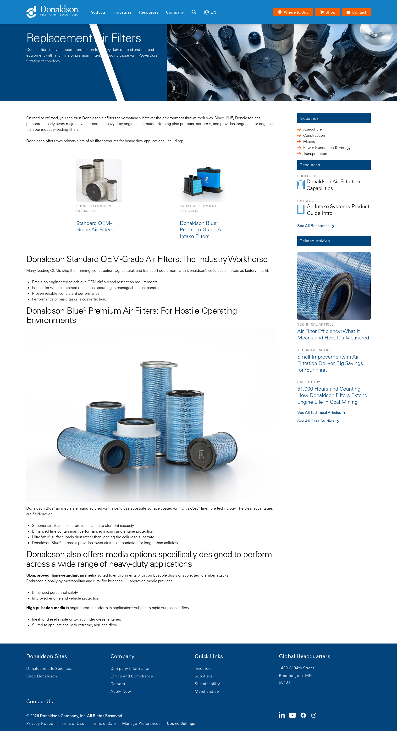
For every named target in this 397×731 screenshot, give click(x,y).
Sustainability (207, 684)
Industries (122, 12)
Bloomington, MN (295, 675)
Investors (203, 668)
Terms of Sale (103, 723)
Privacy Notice (39, 723)
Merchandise (207, 691)
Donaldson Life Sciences (49, 668)
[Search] (194, 12)
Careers (117, 684)
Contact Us (39, 701)
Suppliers (203, 676)
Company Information (130, 668)
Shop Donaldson (41, 676)
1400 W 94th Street (296, 668)
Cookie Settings (181, 723)
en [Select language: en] (210, 12)
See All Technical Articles (319, 412)
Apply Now (120, 691)
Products (97, 12)
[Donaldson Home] (56, 12)
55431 (285, 682)
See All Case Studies (315, 421)
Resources (148, 12)
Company (175, 12)
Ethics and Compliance (131, 676)
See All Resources (313, 225)
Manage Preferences (141, 723)
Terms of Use (72, 723)
